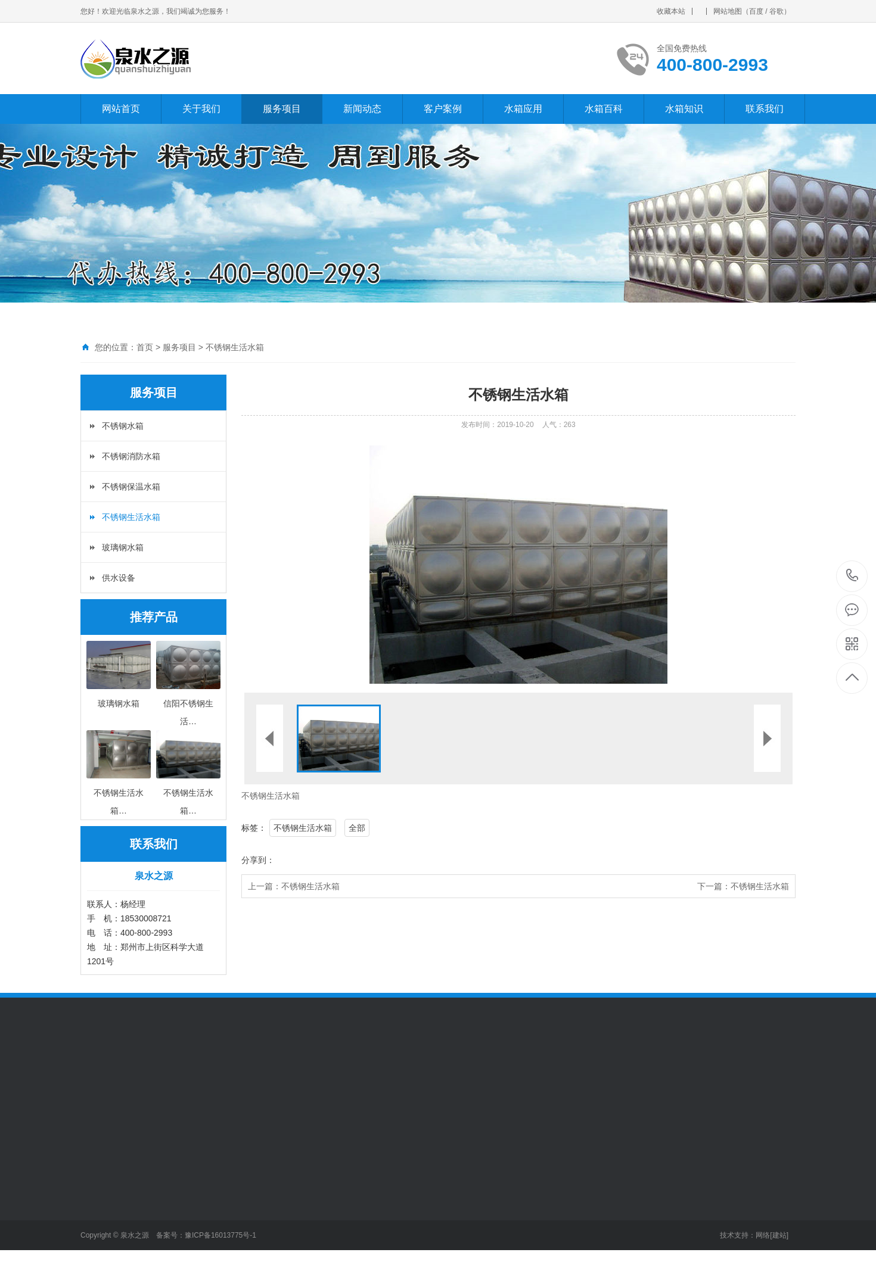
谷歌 (776, 11)
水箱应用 (523, 109)
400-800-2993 (852, 576)
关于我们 (201, 109)
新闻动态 (362, 109)
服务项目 (282, 109)
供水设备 (118, 577)
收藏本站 (671, 11)
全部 (357, 828)
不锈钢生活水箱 (235, 347)
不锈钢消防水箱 (131, 456)
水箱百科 (604, 109)
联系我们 (764, 109)
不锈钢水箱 (123, 426)
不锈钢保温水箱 (131, 486)
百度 (756, 11)
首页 (144, 347)
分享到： (258, 860)
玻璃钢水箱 (123, 547)
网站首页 (121, 109)
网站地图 (727, 11)
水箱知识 (684, 109)
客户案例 (443, 109)
